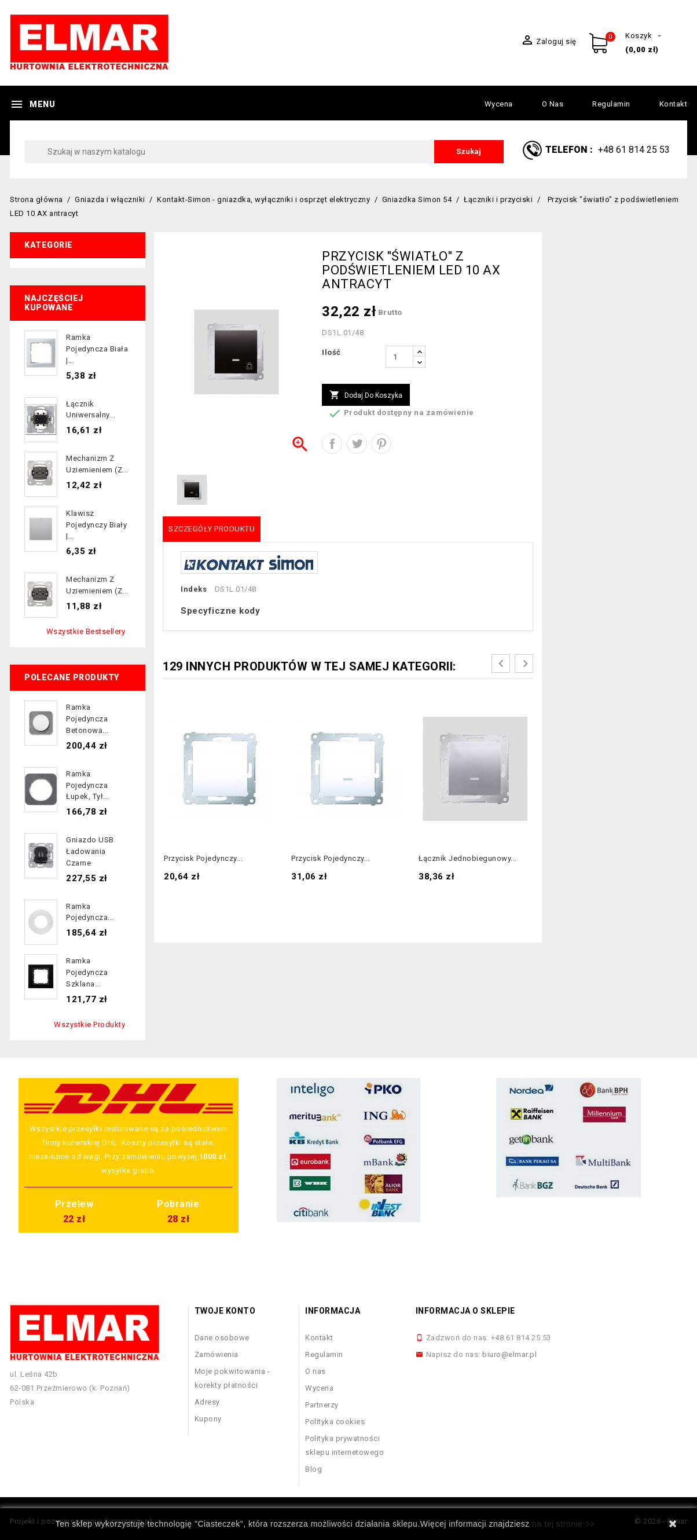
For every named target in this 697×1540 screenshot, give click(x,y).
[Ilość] (399, 357)
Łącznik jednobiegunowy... (468, 858)
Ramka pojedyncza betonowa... (87, 719)
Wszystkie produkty (89, 1024)
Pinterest (381, 443)
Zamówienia (217, 1354)
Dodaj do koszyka (365, 395)
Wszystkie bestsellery (86, 631)
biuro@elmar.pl (509, 1354)
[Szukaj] (264, 151)
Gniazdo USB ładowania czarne (90, 851)
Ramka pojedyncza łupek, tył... (87, 785)
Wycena (499, 104)
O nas (553, 104)
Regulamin (611, 104)
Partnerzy (322, 1404)
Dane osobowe (222, 1337)
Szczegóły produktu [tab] (211, 529)
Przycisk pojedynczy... (203, 858)
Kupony (208, 1418)
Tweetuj (356, 443)
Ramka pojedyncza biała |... (97, 349)
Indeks (194, 589)
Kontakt (673, 104)
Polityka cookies (335, 1421)
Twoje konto (225, 1310)
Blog (313, 1469)
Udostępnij (332, 443)
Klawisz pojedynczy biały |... (96, 525)
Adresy (207, 1402)
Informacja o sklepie (465, 1310)
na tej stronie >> (563, 1523)
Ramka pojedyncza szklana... (87, 972)
